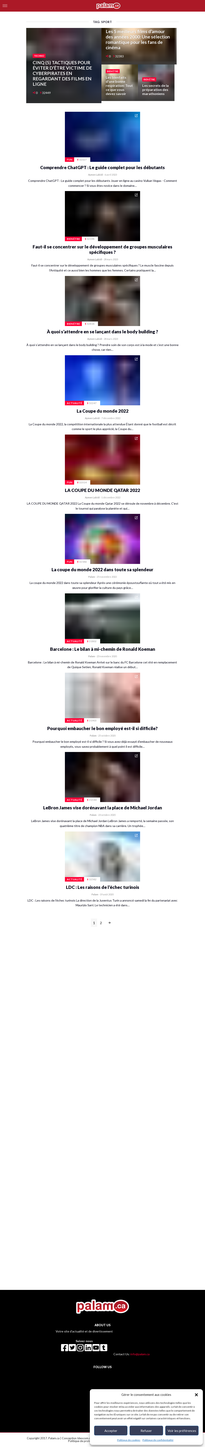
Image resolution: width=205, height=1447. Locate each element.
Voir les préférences (182, 1431)
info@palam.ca (140, 1354)
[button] (196, 1394)
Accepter (110, 1431)
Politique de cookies (128, 1440)
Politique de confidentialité (157, 1440)
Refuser (146, 1431)
